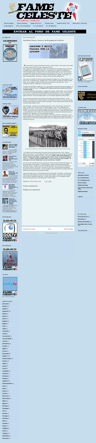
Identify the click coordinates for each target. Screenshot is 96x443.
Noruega (4, 406)
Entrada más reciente (29, 229)
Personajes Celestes (49, 23)
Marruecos (5, 396)
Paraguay (5, 408)
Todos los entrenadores (22, 23)
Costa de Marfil (6, 338)
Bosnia (4, 316)
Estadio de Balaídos (8, 26)
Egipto (4, 348)
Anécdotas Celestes (83, 175)
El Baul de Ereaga (83, 185)
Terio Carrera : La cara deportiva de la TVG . (13, 158)
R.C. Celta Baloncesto (51, 26)
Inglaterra (5, 381)
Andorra (4, 306)
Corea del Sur (6, 336)
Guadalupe (5, 371)
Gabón (4, 363)
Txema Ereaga (33, 181)
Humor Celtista (82, 182)
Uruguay (4, 433)
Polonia (4, 413)
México (4, 401)
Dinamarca (5, 343)
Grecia (4, 368)
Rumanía (5, 418)
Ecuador (4, 346)
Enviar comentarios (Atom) (51, 233)
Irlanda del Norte (7, 383)
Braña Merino (39, 76)
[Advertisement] (48, 246)
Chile (3, 326)
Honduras (5, 376)
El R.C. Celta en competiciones (23, 26)
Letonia (4, 393)
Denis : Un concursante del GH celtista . (13, 173)
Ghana (4, 366)
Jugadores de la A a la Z (36, 23)
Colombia (5, 331)
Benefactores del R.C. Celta (63, 23)
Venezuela (5, 438)
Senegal (4, 423)
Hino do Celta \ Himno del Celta (85, 188)
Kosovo (4, 391)
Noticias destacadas (83, 221)
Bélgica (4, 323)
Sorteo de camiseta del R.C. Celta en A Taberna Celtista (13, 201)
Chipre (4, 328)
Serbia (4, 426)
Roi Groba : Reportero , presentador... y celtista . (13, 186)
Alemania (5, 303)
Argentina (5, 311)
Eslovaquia (5, 353)
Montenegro (5, 398)
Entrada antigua (68, 229)
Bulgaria (4, 321)
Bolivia (4, 313)
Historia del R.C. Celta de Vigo (80, 23)
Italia (3, 388)
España (4, 356)
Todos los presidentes (9, 23)
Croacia (4, 341)
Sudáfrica (5, 428)
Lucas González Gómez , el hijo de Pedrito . (13, 146)
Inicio (49, 229)
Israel (4, 386)
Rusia (4, 420)
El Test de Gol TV (82, 216)
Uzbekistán (5, 435)
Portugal (4, 416)
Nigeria (4, 403)
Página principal (82, 191)
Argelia (4, 308)
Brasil (4, 318)
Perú (3, 411)
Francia (4, 361)
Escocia (4, 351)
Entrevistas (81, 219)
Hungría (4, 378)
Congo (4, 333)
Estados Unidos (6, 358)
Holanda (4, 373)
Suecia (4, 430)
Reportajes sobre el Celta (85, 224)
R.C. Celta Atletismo (38, 26)
